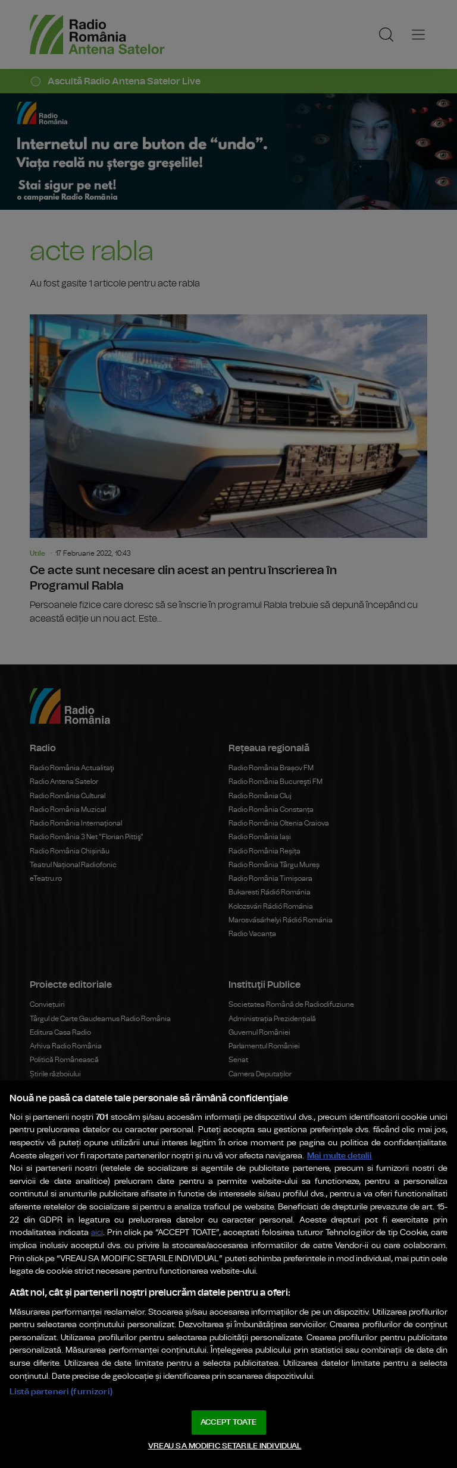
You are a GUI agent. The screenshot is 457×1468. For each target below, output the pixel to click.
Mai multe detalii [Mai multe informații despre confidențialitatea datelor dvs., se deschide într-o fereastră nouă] (339, 1155)
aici (97, 1233)
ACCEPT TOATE (228, 1422)
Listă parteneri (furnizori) (61, 1391)
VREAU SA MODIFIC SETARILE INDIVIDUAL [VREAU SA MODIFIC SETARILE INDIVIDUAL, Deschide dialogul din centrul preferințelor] (225, 1446)
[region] (228, 1274)
